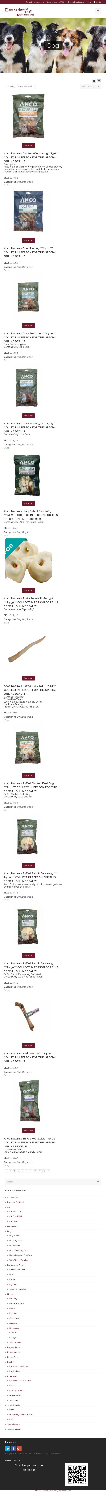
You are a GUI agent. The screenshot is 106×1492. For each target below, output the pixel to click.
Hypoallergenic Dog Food (21, 1255)
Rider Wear (12, 1376)
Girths (14, 1332)
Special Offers (13, 1424)
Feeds (12, 1308)
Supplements (15, 1342)
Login (98, 2)
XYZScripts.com (65, 1491)
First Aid (13, 1313)
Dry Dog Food (15, 1240)
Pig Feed (13, 1284)
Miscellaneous (13, 1352)
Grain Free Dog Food (18, 1250)
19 (44, 1171)
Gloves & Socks (16, 1395)
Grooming (14, 1318)
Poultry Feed (15, 1371)
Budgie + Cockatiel (15, 1202)
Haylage (13, 1323)
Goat (11, 1274)
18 (39, 1171)
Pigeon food (12, 1357)
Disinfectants (12, 1226)
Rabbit (12, 1419)
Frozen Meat (14, 1245)
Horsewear (14, 1328)
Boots (12, 1385)
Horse (10, 1294)
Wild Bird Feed (14, 1429)
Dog (19, 182)
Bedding (13, 1298)
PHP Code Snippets (42, 1491)
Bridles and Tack (16, 1303)
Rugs (13, 1337)
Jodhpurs (13, 1400)
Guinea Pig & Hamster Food (21, 1414)
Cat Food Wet (15, 1216)
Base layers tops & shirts (20, 1380)
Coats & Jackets (16, 1390)
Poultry (10, 1362)
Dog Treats (27, 182)
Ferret (12, 1409)
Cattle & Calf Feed (17, 1269)
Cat (8, 1207)
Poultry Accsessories (18, 1366)
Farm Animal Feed (15, 1265)
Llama (12, 1279)
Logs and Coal (13, 1347)
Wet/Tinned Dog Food (19, 1260)
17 (35, 1171)
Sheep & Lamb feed (18, 1289)
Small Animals (13, 1405)
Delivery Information (14, 1460)
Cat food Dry (15, 1211)
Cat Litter (13, 1221)
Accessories (12, 1197)
